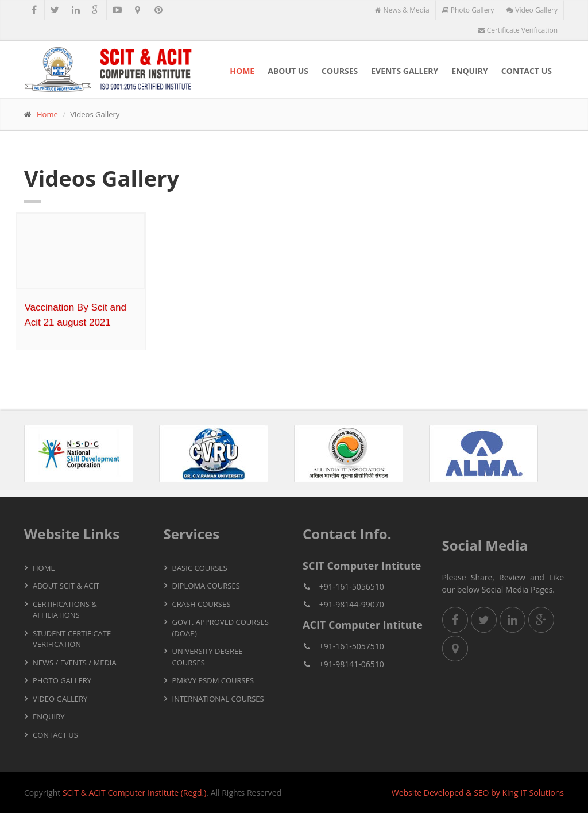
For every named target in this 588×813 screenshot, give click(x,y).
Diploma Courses (206, 585)
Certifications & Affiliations (65, 610)
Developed (444, 792)
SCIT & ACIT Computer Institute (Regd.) (134, 792)
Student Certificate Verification (72, 639)
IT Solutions (542, 792)
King (510, 792)
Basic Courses (199, 568)
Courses (340, 70)
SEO (481, 792)
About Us (288, 70)
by (495, 792)
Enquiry (469, 70)
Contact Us (526, 70)
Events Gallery (404, 70)
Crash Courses (201, 604)
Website (406, 792)
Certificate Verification (518, 30)
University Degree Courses (207, 657)
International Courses (218, 699)
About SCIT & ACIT (66, 585)
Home (242, 70)
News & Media (401, 10)
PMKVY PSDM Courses (213, 680)
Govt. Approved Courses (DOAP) (220, 627)
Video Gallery (532, 10)
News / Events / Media (75, 662)
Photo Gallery (468, 10)
